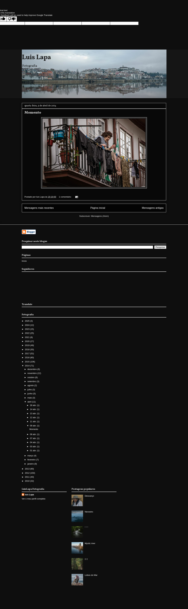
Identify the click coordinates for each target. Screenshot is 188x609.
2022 (27, 333)
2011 (27, 477)
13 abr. (33, 413)
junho (30, 393)
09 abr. (33, 425)
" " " (86, 527)
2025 (27, 321)
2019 (27, 345)
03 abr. (33, 446)
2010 (27, 481)
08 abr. (33, 434)
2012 (27, 473)
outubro (31, 377)
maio (30, 398)
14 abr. (33, 409)
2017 (27, 353)
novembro (32, 373)
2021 (27, 337)
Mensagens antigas (153, 208)
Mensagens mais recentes (39, 208)
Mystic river (90, 543)
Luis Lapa (36, 57)
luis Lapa (29, 494)
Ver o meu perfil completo (33, 499)
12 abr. (33, 417)
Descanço (89, 496)
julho (29, 389)
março (30, 455)
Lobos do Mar (91, 575)
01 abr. (33, 450)
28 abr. (33, 405)
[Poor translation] (12, 19)
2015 (27, 361)
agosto (30, 385)
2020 (27, 341)
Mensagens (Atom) (100, 216)
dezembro (32, 369)
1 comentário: (65, 197)
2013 (27, 469)
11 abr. (33, 421)
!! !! (86, 559)
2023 (27, 329)
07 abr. (33, 438)
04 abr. (33, 442)
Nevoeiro (89, 512)
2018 (27, 349)
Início (24, 261)
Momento (32, 112)
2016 (27, 357)
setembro (32, 381)
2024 (27, 325)
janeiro (30, 464)
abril (29, 402)
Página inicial (97, 208)
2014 (27, 365)
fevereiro (31, 459)
